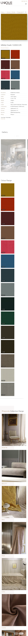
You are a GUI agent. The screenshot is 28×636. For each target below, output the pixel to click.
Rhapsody (19, 12)
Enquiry (21, 633)
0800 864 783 (24, 1)
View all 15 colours (5, 48)
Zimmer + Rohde (11, 12)
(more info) (3, 118)
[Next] (26, 12)
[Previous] (22, 12)
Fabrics (3, 12)
